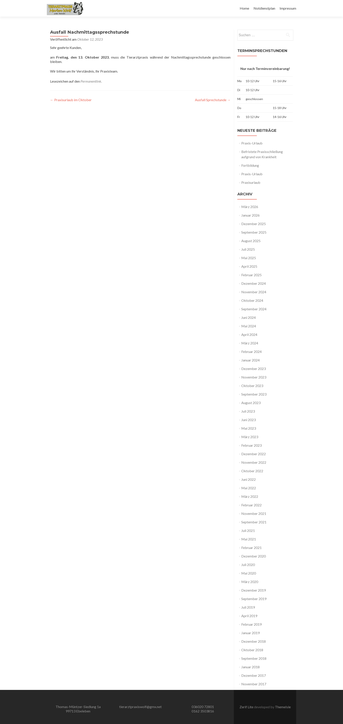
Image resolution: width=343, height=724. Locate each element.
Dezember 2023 (253, 368)
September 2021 (253, 522)
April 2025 (249, 266)
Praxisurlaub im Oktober (71, 100)
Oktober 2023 (252, 386)
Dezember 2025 (253, 224)
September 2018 (253, 658)
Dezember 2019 (253, 590)
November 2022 (253, 462)
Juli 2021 (248, 530)
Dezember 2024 (253, 283)
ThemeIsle (283, 707)
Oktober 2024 (252, 300)
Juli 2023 (248, 411)
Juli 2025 (248, 249)
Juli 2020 (248, 565)
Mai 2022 (248, 488)
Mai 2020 (248, 573)
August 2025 (251, 241)
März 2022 (249, 496)
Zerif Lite (247, 707)
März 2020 (249, 582)
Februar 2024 (251, 351)
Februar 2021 (251, 547)
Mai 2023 (248, 428)
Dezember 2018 (253, 641)
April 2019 (249, 616)
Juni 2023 (248, 420)
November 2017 (253, 684)
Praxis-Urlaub (251, 143)
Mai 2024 (248, 326)
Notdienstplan (264, 8)
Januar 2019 (250, 633)
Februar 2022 (251, 505)
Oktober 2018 (252, 650)
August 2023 (251, 403)
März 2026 (249, 207)
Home (244, 8)
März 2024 (249, 343)
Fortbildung (250, 165)
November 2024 (253, 292)
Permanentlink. (91, 81)
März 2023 (249, 437)
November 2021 (253, 513)
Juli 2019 (248, 607)
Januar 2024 (250, 360)
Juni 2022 (248, 479)
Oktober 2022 (252, 471)
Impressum (288, 8)
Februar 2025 (251, 275)
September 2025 (253, 232)
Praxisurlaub (250, 182)
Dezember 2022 (253, 454)
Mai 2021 (248, 539)
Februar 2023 (251, 445)
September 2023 (253, 394)
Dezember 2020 (253, 556)
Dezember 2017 (253, 675)
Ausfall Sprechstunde (213, 100)
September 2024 (253, 309)
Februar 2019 (251, 624)
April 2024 (249, 334)
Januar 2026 (250, 215)
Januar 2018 (250, 667)
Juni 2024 (248, 317)
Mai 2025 (248, 258)
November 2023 (253, 377)
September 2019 (253, 599)
